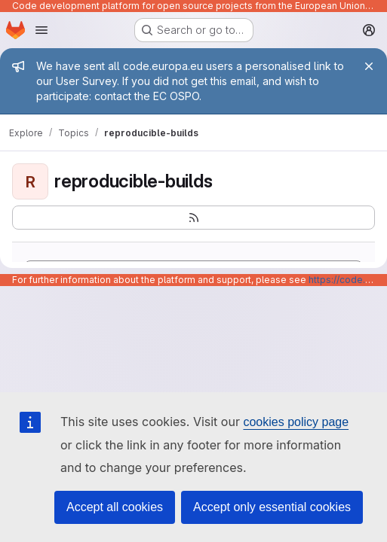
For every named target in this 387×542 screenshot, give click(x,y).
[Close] (369, 66)
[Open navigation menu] (41, 30)
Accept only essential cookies (272, 507)
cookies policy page (296, 422)
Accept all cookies (114, 507)
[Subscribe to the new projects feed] (193, 218)
